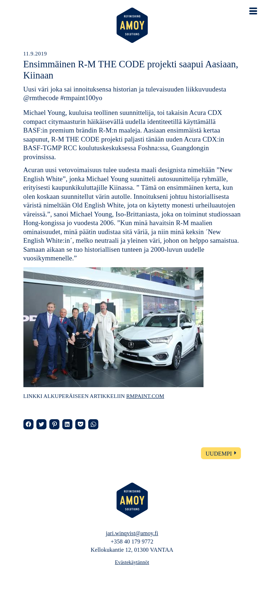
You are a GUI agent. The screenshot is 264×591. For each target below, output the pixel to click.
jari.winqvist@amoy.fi (132, 533)
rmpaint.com (145, 396)
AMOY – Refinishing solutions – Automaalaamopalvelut (132, 25)
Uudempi (219, 454)
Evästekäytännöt (132, 562)
